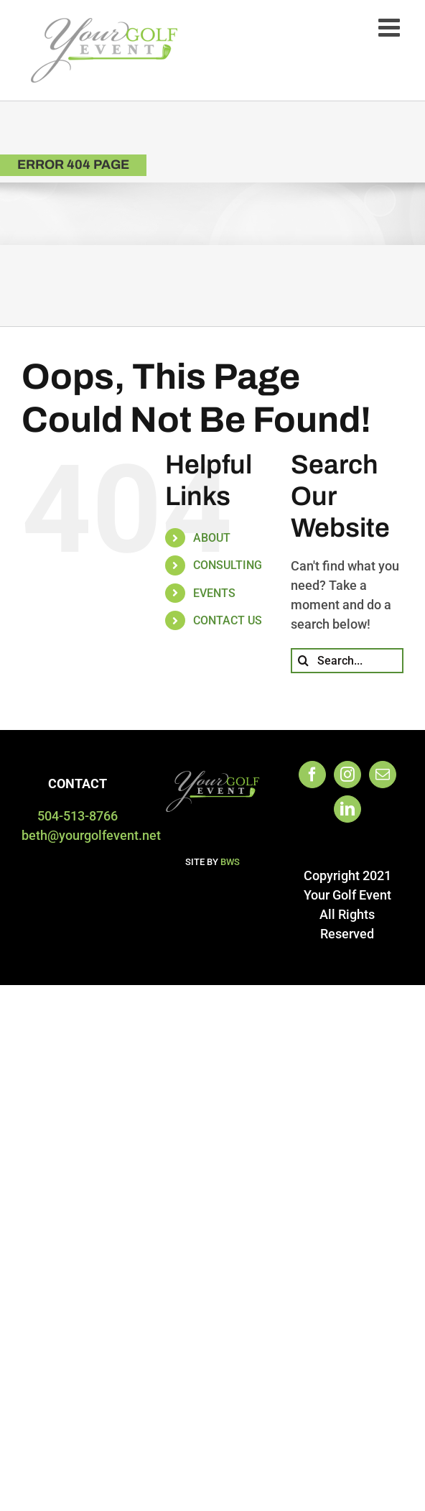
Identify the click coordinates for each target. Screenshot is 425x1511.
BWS (230, 861)
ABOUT (211, 538)
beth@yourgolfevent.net (91, 835)
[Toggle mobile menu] (390, 27)
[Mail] (382, 774)
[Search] (303, 660)
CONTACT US (227, 620)
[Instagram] (347, 774)
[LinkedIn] (347, 809)
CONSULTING (227, 565)
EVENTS (214, 593)
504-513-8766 (77, 815)
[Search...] (347, 660)
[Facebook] (312, 774)
